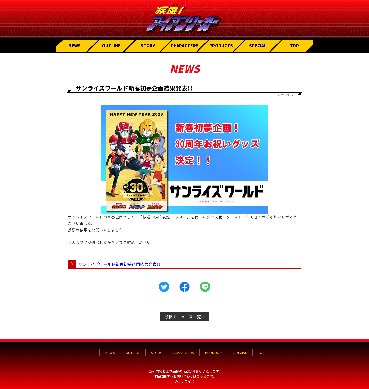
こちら (202, 373)
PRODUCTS (221, 46)
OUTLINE (111, 46)
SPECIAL (257, 46)
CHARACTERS (184, 46)
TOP (294, 46)
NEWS (74, 46)
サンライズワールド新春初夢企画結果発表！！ (119, 264)
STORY (148, 46)
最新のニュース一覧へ (184, 317)
